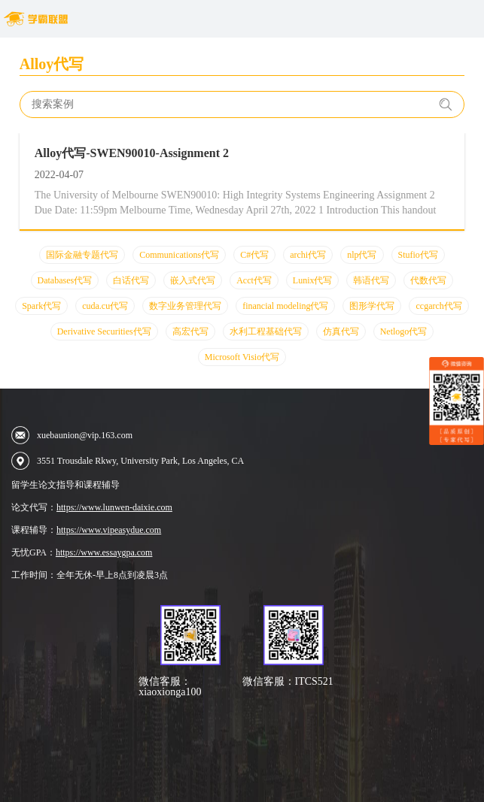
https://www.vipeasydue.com (108, 530)
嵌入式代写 (192, 280)
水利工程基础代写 (266, 331)
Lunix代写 (313, 280)
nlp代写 (361, 254)
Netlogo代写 (404, 331)
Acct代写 (254, 280)
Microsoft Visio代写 (242, 357)
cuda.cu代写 (105, 305)
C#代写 (254, 254)
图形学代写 (371, 305)
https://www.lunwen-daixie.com (114, 507)
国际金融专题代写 (82, 254)
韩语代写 (371, 280)
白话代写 (131, 280)
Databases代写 (65, 280)
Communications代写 (179, 254)
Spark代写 (41, 305)
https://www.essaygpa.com (104, 552)
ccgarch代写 (438, 305)
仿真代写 (341, 331)
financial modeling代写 (285, 305)
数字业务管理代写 (185, 305)
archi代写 (308, 254)
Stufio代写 (418, 254)
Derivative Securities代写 (104, 331)
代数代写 (428, 280)
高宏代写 (190, 331)
